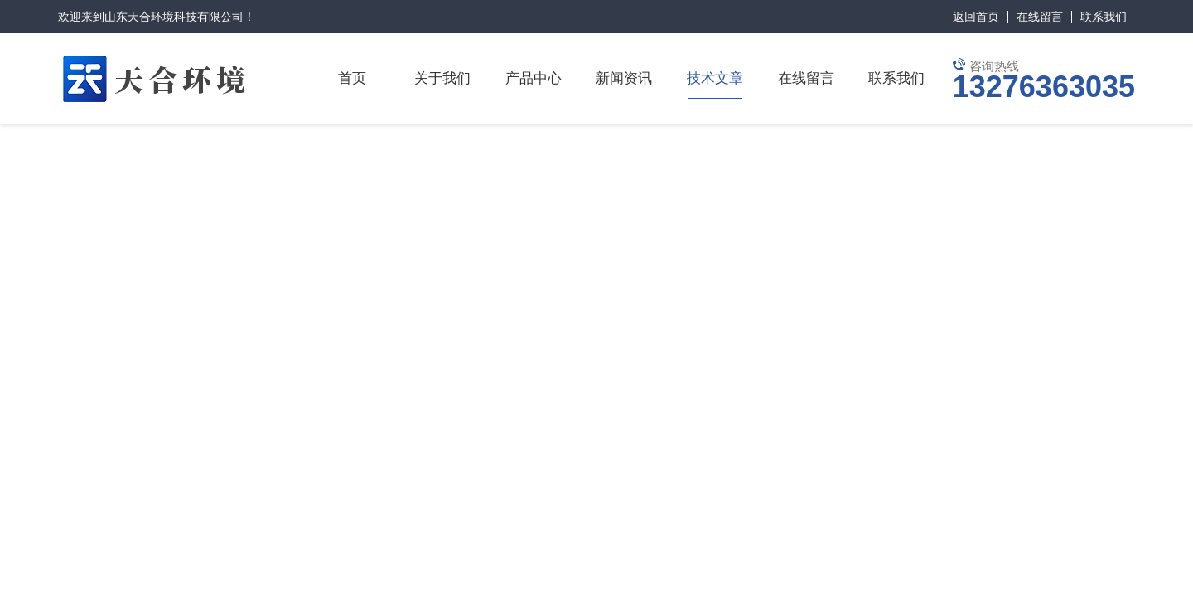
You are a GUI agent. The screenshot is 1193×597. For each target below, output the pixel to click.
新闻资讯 (624, 78)
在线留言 (1040, 16)
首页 (352, 78)
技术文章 (715, 78)
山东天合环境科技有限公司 (174, 16)
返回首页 (976, 16)
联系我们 (1103, 16)
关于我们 (442, 78)
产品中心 (533, 78)
